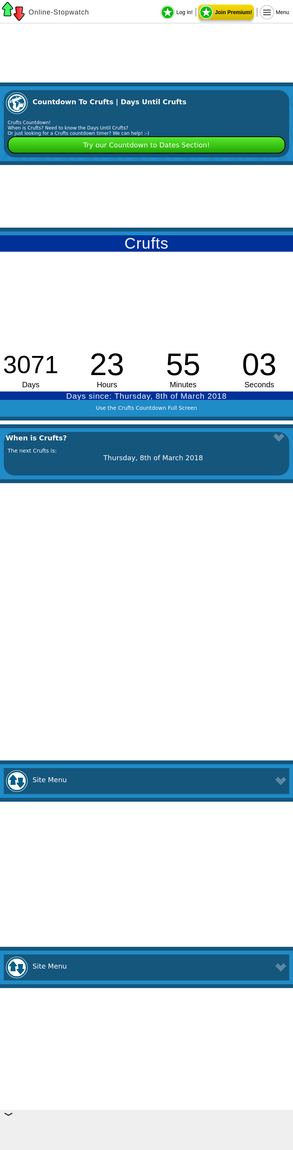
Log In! (184, 12)
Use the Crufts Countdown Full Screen (146, 408)
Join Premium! (233, 12)
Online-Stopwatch (59, 12)
